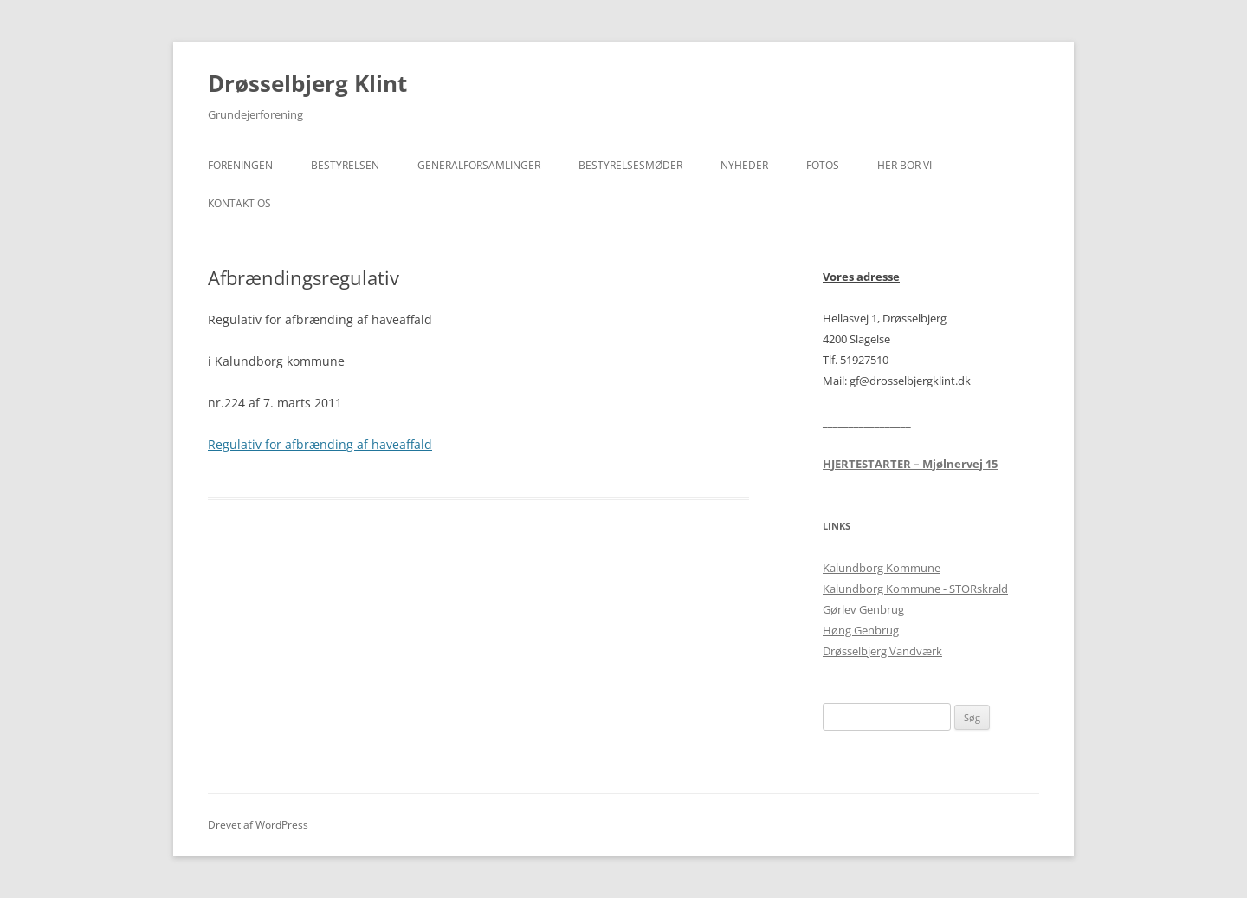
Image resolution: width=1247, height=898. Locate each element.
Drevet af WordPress (258, 824)
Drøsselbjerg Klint (307, 83)
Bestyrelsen (345, 165)
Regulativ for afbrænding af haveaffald (320, 444)
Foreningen (240, 165)
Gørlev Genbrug (863, 609)
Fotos (822, 165)
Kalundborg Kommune (881, 568)
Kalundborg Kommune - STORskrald (915, 588)
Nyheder (744, 165)
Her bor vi (904, 165)
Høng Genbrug (861, 630)
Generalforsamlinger (478, 165)
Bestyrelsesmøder (630, 165)
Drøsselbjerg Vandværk (882, 651)
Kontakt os (239, 203)
